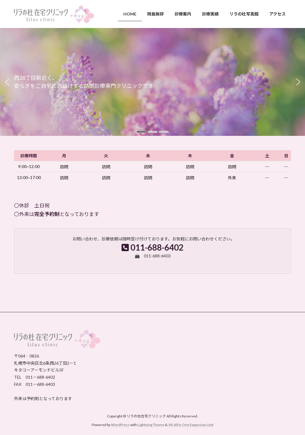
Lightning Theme (151, 424)
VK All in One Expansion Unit (191, 424)
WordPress (120, 424)
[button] (141, 132)
